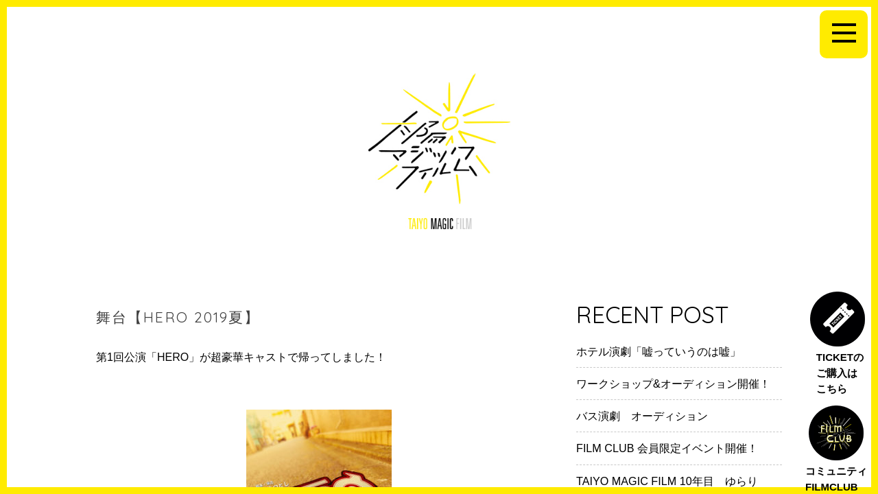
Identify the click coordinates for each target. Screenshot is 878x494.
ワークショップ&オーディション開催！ (673, 383)
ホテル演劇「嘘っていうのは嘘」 (658, 351)
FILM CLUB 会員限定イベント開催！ (667, 448)
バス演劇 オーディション (642, 416)
